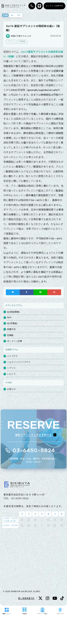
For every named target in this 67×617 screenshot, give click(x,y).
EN (12, 15)
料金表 (25, 611)
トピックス (60, 611)
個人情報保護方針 (26, 598)
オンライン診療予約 (54, 6)
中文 (18, 15)
